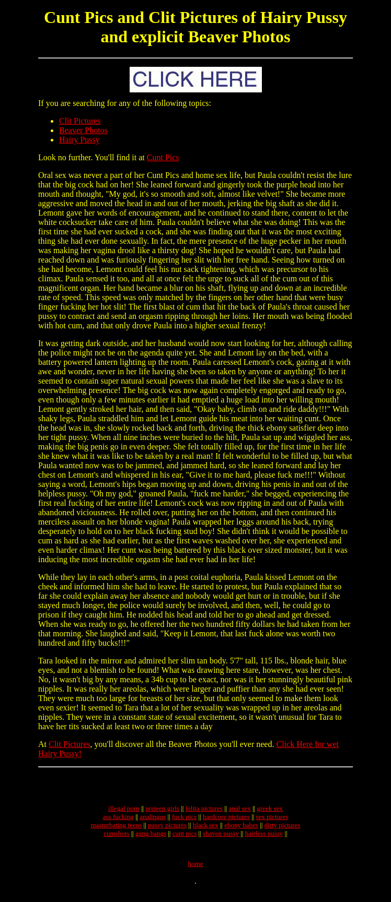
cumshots (116, 838)
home (195, 871)
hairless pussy (264, 838)
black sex (205, 830)
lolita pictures (204, 813)
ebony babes (241, 830)
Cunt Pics (163, 157)
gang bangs (150, 838)
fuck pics (184, 821)
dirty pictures (282, 830)
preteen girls (162, 813)
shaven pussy (221, 838)
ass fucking (118, 821)
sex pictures (272, 821)
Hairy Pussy (79, 139)
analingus (153, 821)
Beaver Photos (83, 130)
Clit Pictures (80, 120)
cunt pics (184, 838)
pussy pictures (167, 830)
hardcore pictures (226, 821)
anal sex (240, 813)
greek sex (269, 813)
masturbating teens (116, 830)
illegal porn (124, 813)
